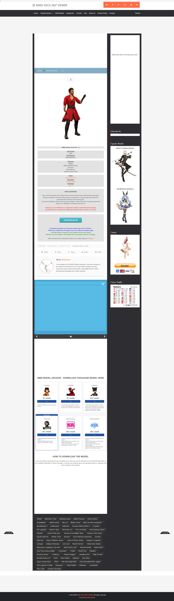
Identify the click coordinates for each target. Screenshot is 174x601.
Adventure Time (50, 519)
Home (36, 13)
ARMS (39, 519)
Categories (70, 13)
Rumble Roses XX (43, 558)
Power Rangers (70, 554)
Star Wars (86, 558)
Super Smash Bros (44, 562)
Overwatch (63, 551)
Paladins (93, 551)
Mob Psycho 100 (70, 547)
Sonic (55, 558)
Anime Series (92, 519)
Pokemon (55, 554)
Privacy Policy (102, 13)
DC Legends (41, 530)
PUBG (72, 551)
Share (58, 252)
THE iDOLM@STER (68, 562)
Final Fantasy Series (97, 530)
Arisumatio (65, 259)
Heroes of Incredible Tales (73, 533)
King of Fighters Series (54, 540)
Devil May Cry (67, 530)
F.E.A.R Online (80, 530)
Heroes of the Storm (94, 533)
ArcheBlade (41, 522)
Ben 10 (65, 522)
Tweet (45, 252)
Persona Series (42, 554)
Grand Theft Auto (53, 533)
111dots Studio (71, 182)
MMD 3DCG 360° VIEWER (51, 5)
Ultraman (82, 565)
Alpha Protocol (79, 519)
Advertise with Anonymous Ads (124, 54)
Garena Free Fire (70, 178)
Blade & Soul (75, 522)
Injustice (67, 537)
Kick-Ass (40, 540)
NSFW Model (59, 13)
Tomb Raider (71, 565)
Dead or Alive (54, 530)
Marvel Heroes (77, 544)
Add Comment (52, 246)
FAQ (85, 13)
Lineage (40, 544)
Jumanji (97, 537)
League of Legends (93, 540)
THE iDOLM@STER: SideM (89, 562)
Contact (112, 13)
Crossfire (96, 526)
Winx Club (40, 569)
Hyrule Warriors (42, 537)
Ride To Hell (97, 554)
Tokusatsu (59, 565)
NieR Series (98, 547)
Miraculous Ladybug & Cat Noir (48, 547)
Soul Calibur (65, 558)
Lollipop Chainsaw (52, 544)
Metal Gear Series (94, 544)
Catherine (65, 526)
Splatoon (76, 558)
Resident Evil (84, 554)
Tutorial (79, 13)
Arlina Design (90, 597)
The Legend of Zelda (44, 565)
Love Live (66, 544)
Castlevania (54, 526)
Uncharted (94, 565)
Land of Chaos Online (75, 540)
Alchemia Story (65, 519)
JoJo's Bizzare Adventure (82, 537)
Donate (137, 13)
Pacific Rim (82, 551)
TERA (56, 562)
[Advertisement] (9, 567)
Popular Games (46, 13)
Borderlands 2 (42, 526)
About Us (92, 13)
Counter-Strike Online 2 (81, 526)
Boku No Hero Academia (92, 522)
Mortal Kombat (85, 547)
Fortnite (40, 533)
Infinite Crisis (56, 537)
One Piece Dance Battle (46, 551)
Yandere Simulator (54, 569)
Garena (70, 186)
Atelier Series (54, 522)
